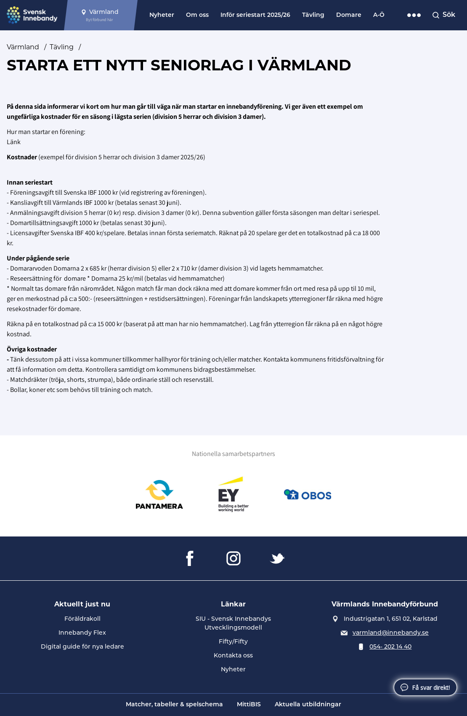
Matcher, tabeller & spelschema (174, 705)
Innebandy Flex (82, 632)
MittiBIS (249, 705)
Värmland (23, 47)
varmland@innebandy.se (391, 632)
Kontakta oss (233, 655)
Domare (348, 15)
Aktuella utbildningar (308, 705)
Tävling (313, 15)
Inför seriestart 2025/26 (255, 15)
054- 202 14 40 (390, 646)
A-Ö (379, 15)
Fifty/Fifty (233, 641)
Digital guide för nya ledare (82, 646)
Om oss (197, 15)
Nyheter (161, 15)
